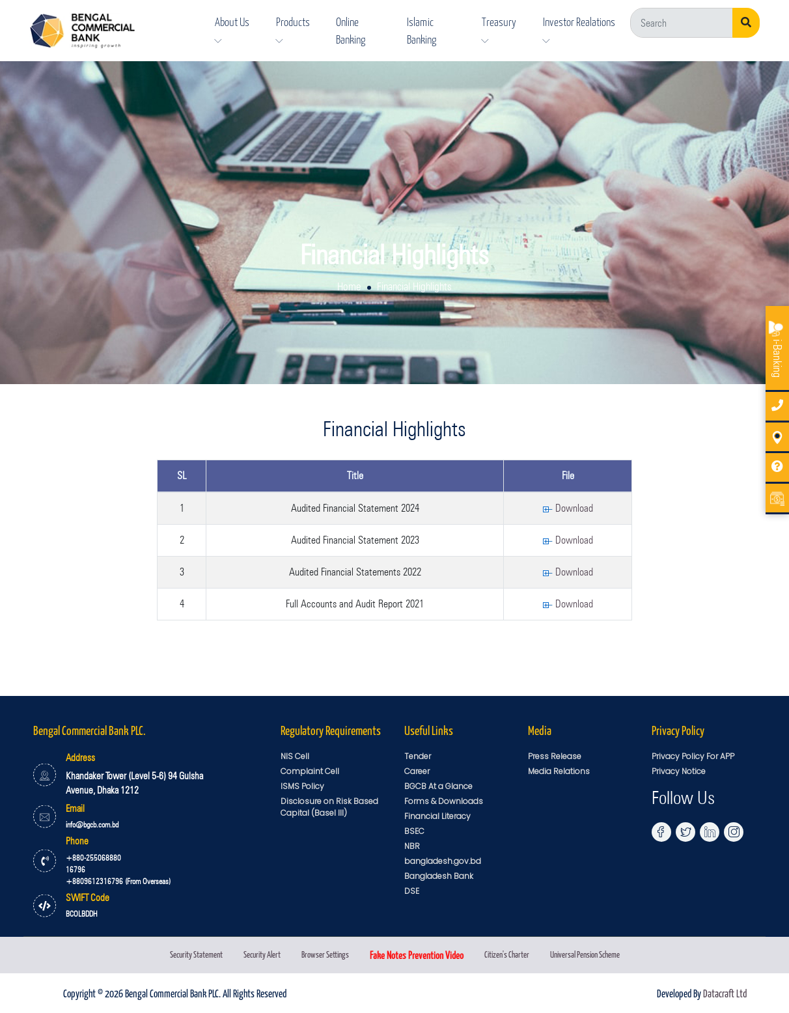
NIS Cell (295, 756)
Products (293, 29)
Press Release (554, 756)
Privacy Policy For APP (693, 756)
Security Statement (196, 954)
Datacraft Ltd (725, 992)
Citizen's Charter (506, 954)
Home (349, 286)
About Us (232, 29)
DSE (411, 890)
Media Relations (559, 771)
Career (417, 771)
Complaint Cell (310, 771)
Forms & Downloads (443, 801)
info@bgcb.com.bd (92, 824)
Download (568, 508)
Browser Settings (325, 954)
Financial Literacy (437, 816)
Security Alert (262, 954)
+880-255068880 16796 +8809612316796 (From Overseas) (118, 869)
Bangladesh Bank (438, 875)
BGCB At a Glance (438, 786)
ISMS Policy (302, 786)
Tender (417, 756)
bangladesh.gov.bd (442, 861)
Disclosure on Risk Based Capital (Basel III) (329, 807)
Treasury (499, 29)
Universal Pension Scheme (585, 954)
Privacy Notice (679, 771)
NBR (412, 846)
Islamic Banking (421, 30)
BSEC (414, 831)
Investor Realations (579, 29)
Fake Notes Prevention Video (417, 955)
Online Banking (350, 30)
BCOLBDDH (82, 914)
